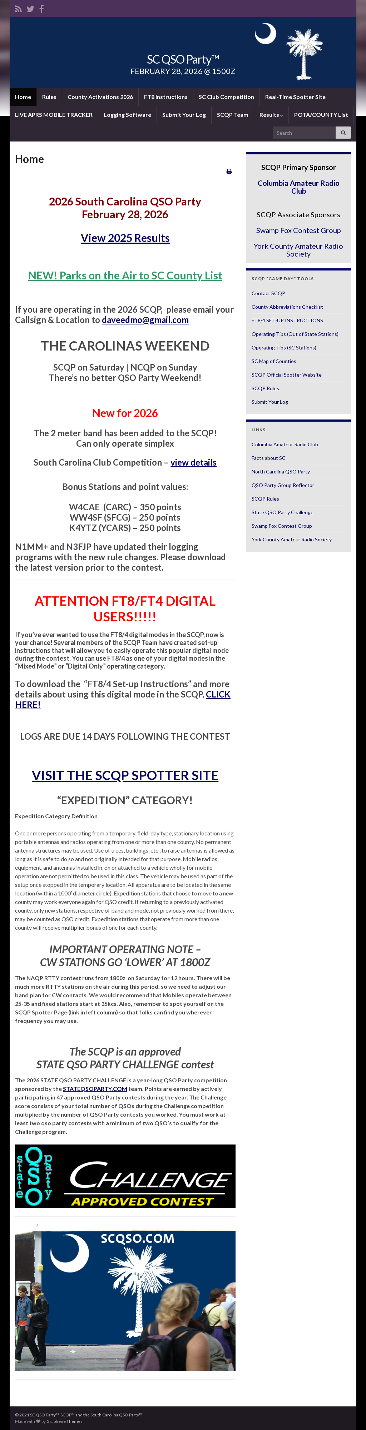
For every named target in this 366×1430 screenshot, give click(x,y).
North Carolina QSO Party (281, 471)
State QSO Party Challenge (282, 512)
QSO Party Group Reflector (283, 485)
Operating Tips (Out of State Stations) (295, 334)
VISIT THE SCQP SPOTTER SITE (125, 775)
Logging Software (127, 114)
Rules (49, 96)
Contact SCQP (268, 293)
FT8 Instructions (166, 96)
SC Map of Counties (274, 361)
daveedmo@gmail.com (145, 319)
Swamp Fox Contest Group (298, 230)
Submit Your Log (184, 114)
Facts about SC (269, 458)
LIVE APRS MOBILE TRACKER (54, 114)
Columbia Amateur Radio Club (299, 187)
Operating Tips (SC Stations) (284, 347)
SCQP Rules (265, 388)
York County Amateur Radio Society (298, 250)
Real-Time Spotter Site (295, 96)
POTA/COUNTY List (321, 114)
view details (193, 462)
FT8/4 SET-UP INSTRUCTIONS (287, 320)
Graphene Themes (64, 1421)
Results (271, 114)
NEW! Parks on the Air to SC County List (125, 275)
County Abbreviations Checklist (287, 307)
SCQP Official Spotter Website (287, 375)
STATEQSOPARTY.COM (95, 1088)
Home (23, 96)
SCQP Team (232, 114)
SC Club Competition (226, 96)
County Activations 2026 (100, 96)
